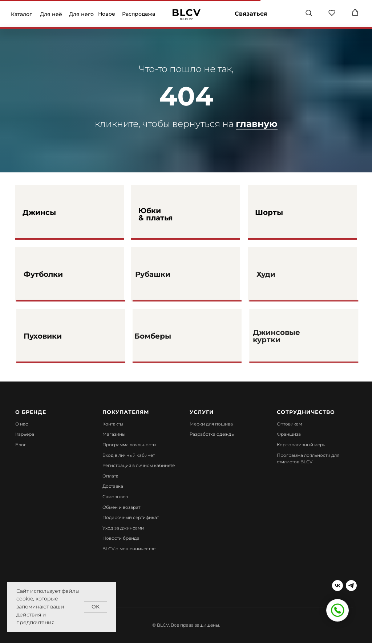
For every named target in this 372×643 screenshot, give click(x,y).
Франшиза (289, 434)
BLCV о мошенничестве (128, 548)
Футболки (62, 274)
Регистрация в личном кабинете (138, 465)
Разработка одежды (212, 434)
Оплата (110, 476)
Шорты (269, 212)
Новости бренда (121, 538)
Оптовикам (289, 424)
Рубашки (170, 274)
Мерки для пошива (211, 424)
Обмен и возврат (121, 507)
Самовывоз (115, 496)
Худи (281, 274)
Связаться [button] (251, 13)
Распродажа (138, 14)
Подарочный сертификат (130, 517)
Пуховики (62, 336)
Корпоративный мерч (301, 444)
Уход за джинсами (123, 528)
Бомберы (170, 336)
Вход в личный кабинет (128, 455)
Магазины (113, 434)
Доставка (112, 486)
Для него (81, 14)
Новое (106, 14)
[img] (187, 14)
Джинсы (39, 212)
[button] (308, 12)
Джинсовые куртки (292, 336)
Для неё (51, 14)
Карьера (24, 434)
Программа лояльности (129, 444)
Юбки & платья (155, 214)
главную (257, 123)
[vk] (337, 585)
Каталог (21, 14)
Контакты (112, 424)
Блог (20, 444)
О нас (21, 424)
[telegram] (351, 585)
